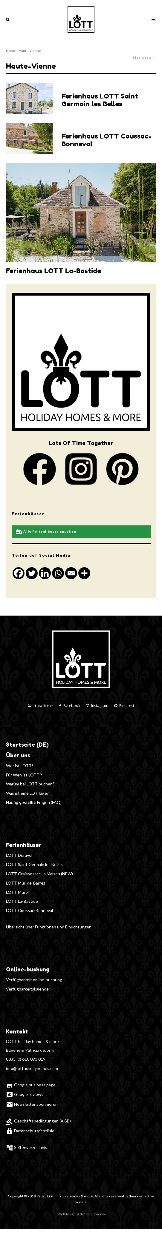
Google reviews (24, 1094)
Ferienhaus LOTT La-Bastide (53, 271)
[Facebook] (69, 705)
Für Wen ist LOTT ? (24, 774)
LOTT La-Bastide (22, 901)
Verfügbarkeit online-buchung (34, 979)
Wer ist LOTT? (19, 765)
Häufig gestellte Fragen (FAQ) (34, 802)
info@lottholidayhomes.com (32, 1068)
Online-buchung (27, 969)
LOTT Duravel (19, 855)
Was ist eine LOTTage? (27, 793)
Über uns (18, 755)
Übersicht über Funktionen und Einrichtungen (48, 926)
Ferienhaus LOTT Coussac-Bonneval (106, 140)
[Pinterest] (124, 705)
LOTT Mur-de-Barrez (25, 882)
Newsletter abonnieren (32, 1104)
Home (11, 50)
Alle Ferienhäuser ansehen (45, 531)
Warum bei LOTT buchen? (30, 783)
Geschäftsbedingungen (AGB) (38, 1120)
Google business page (31, 1084)
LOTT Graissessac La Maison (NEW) (39, 873)
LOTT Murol (17, 892)
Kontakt (17, 1031)
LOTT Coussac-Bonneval (29, 910)
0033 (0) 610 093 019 (25, 1059)
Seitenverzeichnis (30, 1147)
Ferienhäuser (24, 845)
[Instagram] (97, 705)
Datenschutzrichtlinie (30, 1130)
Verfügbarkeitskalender (28, 988)
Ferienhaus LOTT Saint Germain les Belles (100, 100)
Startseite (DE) (27, 744)
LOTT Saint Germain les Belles (34, 864)
